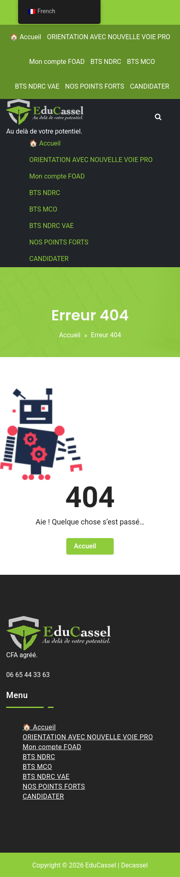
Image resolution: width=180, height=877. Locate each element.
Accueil (69, 335)
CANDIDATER (149, 86)
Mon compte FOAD (57, 62)
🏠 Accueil (25, 37)
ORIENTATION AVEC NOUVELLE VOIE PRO (108, 37)
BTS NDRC (105, 62)
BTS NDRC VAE (37, 86)
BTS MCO (141, 62)
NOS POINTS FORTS (94, 86)
